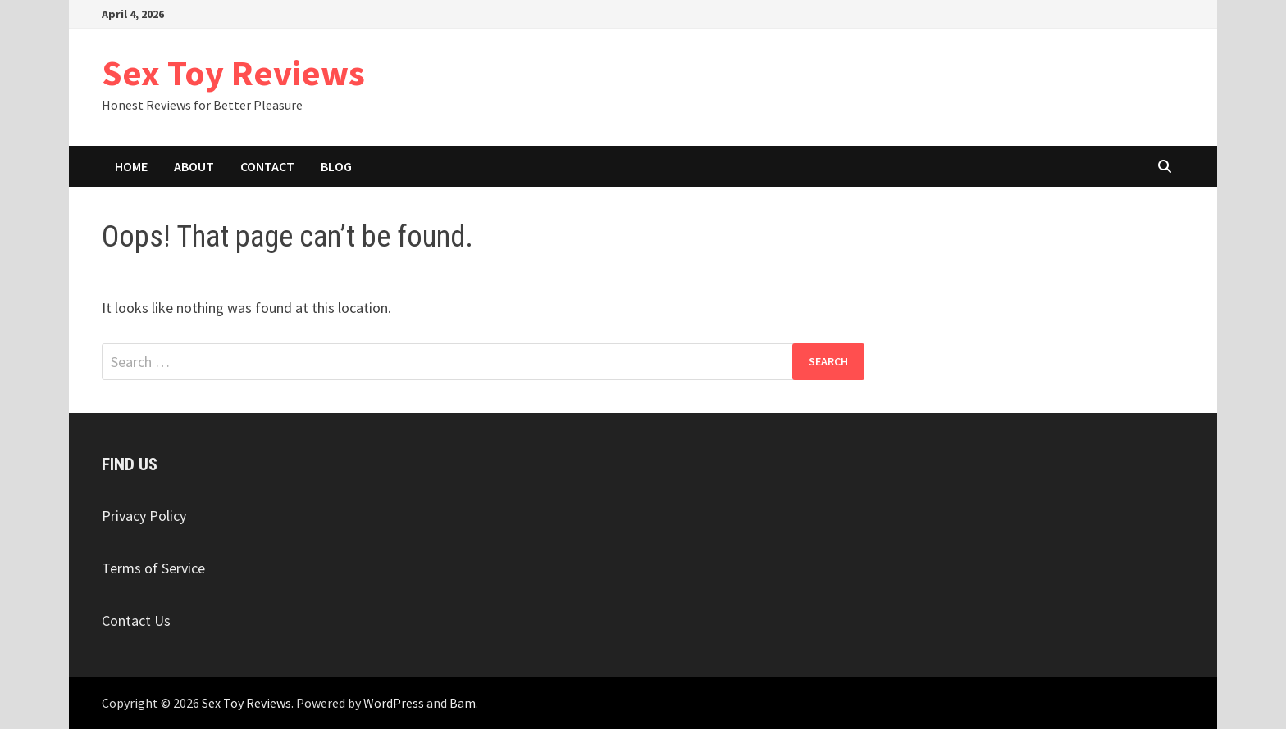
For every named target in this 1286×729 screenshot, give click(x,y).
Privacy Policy (144, 515)
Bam (462, 703)
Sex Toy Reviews (233, 72)
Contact (267, 166)
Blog (336, 166)
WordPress (393, 703)
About (194, 166)
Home (131, 166)
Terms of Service (153, 568)
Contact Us (136, 620)
